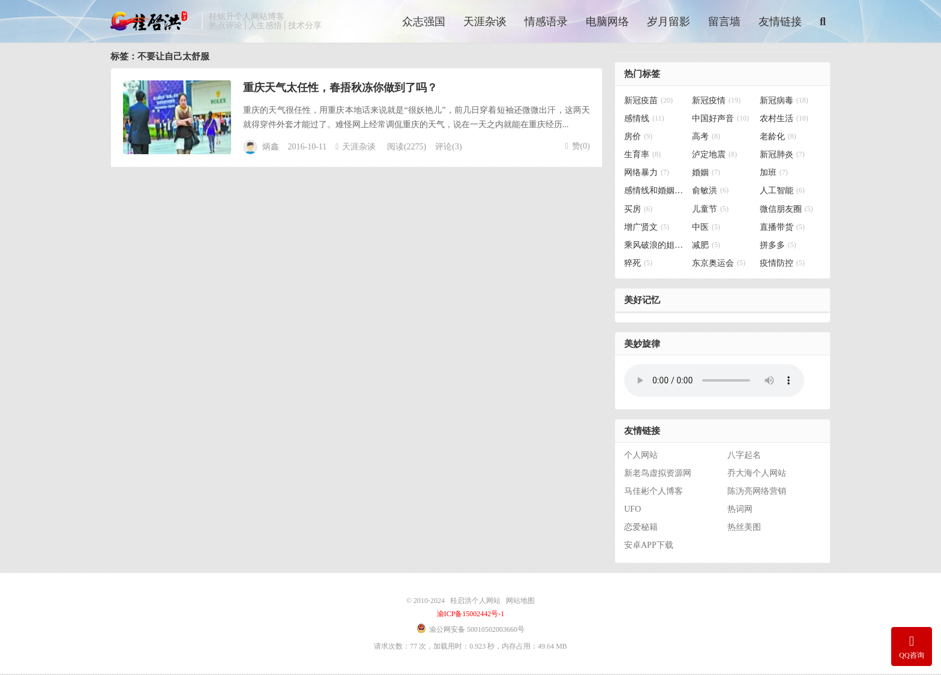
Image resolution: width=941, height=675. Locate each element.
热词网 (740, 510)
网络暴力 (646, 174)
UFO (632, 510)
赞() (577, 147)
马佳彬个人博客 (653, 492)
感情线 (644, 119)
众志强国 (423, 22)
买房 (638, 210)
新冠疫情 (716, 101)
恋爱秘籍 (641, 528)
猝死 (638, 264)
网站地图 (520, 602)
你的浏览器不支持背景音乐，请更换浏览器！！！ (714, 382)
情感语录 (546, 22)
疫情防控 (782, 264)
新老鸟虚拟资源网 (657, 474)
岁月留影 (668, 22)
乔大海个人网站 (756, 474)
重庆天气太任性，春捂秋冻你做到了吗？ (340, 89)
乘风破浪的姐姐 (655, 246)
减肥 (706, 246)
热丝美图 (744, 528)
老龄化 (778, 138)
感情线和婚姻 (655, 192)
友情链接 (780, 22)
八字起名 (744, 456)
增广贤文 (646, 228)
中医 (706, 228)
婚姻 (706, 174)
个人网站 (641, 456)
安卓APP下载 (648, 546)
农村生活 (784, 119)
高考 (706, 138)
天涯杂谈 (485, 22)
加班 (774, 174)
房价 (638, 138)
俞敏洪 (710, 192)
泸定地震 (714, 156)
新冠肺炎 (782, 156)
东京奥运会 (718, 264)
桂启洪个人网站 (153, 21)
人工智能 (782, 192)
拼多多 (778, 246)
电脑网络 (607, 22)
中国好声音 (720, 119)
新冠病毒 (784, 101)
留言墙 (724, 22)
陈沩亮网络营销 (756, 492)
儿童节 (710, 210)
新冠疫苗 (648, 101)
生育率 (642, 156)
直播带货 (782, 228)
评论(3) (448, 148)
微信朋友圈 (786, 210)
